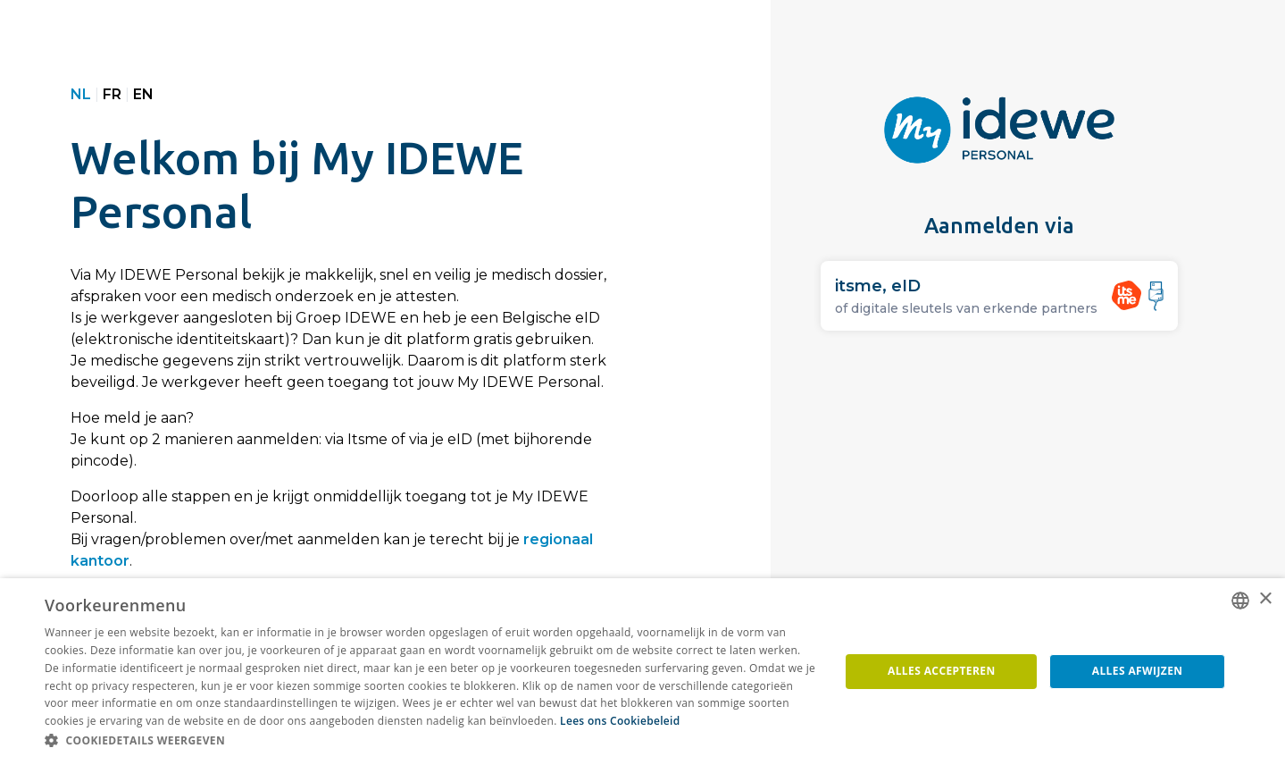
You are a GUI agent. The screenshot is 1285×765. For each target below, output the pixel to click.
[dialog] (642, 671)
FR (112, 94)
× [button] (1265, 599)
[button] (430, 741)
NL (81, 94)
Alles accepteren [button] (942, 670)
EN (143, 94)
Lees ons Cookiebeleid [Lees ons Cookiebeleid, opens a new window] (620, 720)
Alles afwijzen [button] (1137, 670)
